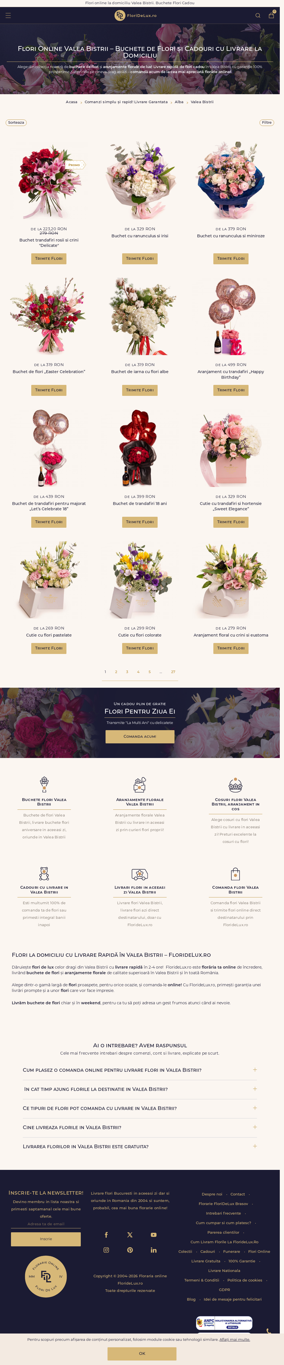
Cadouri (208, 1252)
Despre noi (212, 1194)
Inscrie (46, 1239)
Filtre (267, 123)
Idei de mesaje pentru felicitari (233, 1299)
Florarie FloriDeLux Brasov (224, 1204)
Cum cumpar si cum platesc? (224, 1223)
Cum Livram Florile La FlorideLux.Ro (224, 1242)
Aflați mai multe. (235, 1340)
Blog (192, 1299)
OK (142, 1354)
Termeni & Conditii (202, 1280)
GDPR (224, 1290)
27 (173, 672)
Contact (238, 1194)
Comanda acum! (140, 737)
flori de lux (135, 15)
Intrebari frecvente (224, 1213)
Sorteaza (16, 123)
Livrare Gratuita (206, 1261)
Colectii (185, 1252)
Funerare (232, 1252)
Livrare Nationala (224, 1271)
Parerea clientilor (223, 1233)
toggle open (8, 15)
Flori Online (259, 1252)
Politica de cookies (245, 1280)
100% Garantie (242, 1261)
